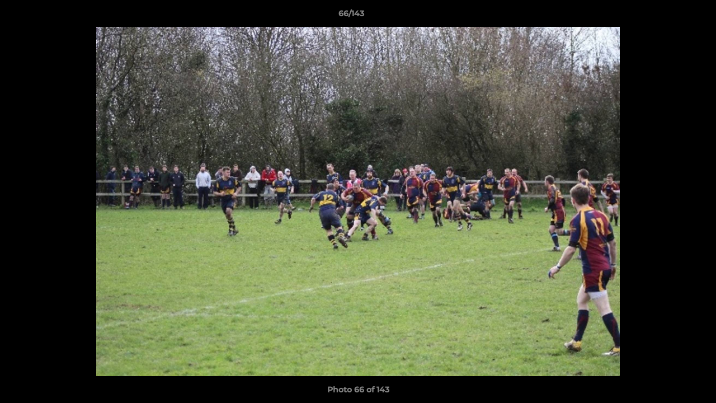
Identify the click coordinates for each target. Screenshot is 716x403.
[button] (669, 16)
